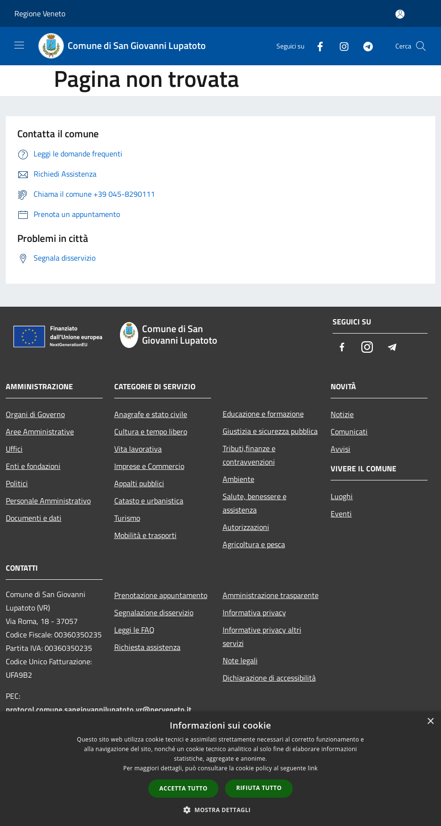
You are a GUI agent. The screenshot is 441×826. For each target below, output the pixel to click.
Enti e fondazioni (33, 466)
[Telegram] (364, 45)
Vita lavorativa (138, 449)
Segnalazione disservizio (153, 612)
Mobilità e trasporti (145, 535)
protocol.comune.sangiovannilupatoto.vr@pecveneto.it (98, 709)
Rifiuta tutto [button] (259, 788)
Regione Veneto (39, 13)
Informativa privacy (254, 612)
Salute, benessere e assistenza (254, 503)
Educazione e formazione (263, 413)
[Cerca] (421, 46)
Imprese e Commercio (149, 466)
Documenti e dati (33, 518)
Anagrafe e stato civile (150, 414)
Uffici (14, 449)
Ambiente (238, 479)
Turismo (127, 518)
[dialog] (220, 768)
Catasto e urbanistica (148, 500)
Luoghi (342, 496)
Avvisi (340, 449)
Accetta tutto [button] (183, 788)
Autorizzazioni (246, 527)
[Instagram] (340, 45)
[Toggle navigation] (19, 45)
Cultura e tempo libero (150, 431)
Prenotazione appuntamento (160, 595)
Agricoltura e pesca (254, 544)
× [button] (430, 721)
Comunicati (349, 431)
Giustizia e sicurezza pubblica (270, 431)
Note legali (240, 660)
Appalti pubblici (139, 483)
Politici (17, 483)
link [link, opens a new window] (313, 768)
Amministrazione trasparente (271, 595)
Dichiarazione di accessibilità (269, 677)
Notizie (342, 414)
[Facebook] (316, 45)
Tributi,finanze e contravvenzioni (249, 455)
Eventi (341, 513)
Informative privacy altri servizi (262, 636)
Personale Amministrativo (48, 500)
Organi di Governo (35, 414)
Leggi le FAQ (134, 629)
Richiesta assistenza (147, 647)
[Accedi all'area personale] (400, 14)
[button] (221, 809)
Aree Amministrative (40, 431)
